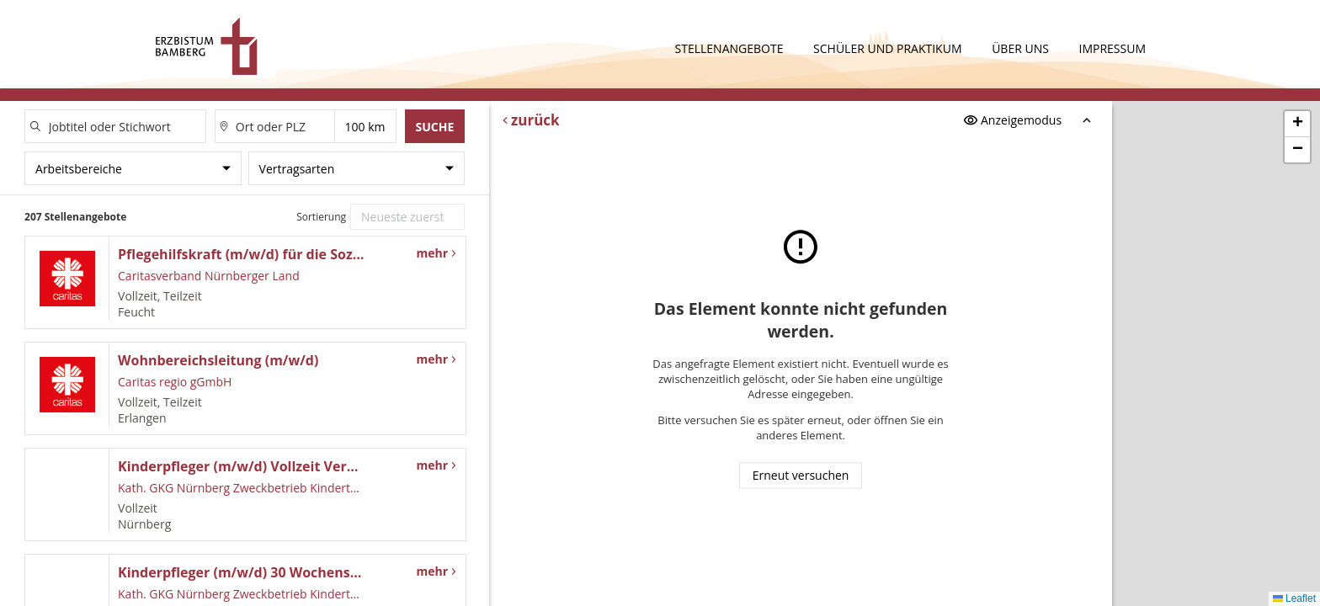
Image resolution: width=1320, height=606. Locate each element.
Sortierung (321, 217)
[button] (1297, 124)
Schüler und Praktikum (889, 48)
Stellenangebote (731, 48)
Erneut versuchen (801, 476)
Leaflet (1294, 598)
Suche (434, 127)
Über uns (1021, 48)
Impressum (1113, 48)
